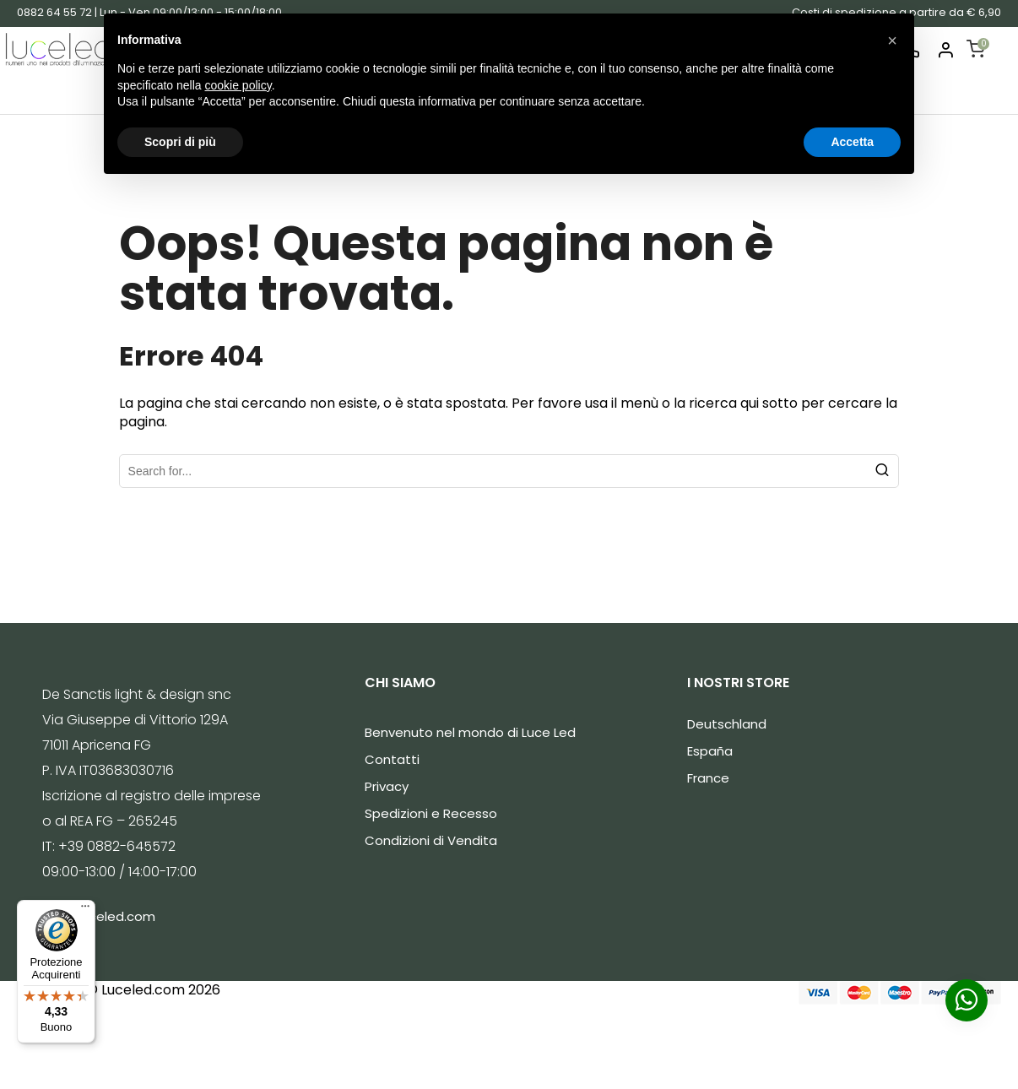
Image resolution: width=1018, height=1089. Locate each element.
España (710, 751)
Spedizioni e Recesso (431, 813)
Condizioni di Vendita (431, 840)
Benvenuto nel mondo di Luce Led (470, 732)
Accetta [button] (852, 142)
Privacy (387, 786)
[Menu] (85, 910)
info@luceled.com (98, 916)
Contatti (392, 759)
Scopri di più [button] (180, 142)
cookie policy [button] (238, 85)
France (708, 778)
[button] (892, 40)
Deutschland (726, 724)
